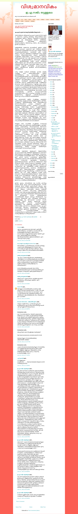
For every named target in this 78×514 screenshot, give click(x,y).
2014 (51, 99)
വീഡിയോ (57, 19)
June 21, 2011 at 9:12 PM (23, 489)
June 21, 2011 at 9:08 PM (23, 471)
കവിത (26, 19)
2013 (51, 101)
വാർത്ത (22, 21)
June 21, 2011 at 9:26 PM (23, 498)
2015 (51, 96)
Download (50, 67)
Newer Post (18, 507)
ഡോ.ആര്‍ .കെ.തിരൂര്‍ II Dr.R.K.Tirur (26, 243)
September (54, 113)
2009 (51, 165)
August (53, 115)
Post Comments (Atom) (34, 510)
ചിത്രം (34, 19)
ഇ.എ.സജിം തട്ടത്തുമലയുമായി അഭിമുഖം (55, 123)
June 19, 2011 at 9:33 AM (23, 283)
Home (30, 507)
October (53, 111)
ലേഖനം (30, 19)
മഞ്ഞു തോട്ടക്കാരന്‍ (22, 255)
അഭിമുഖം (42, 19)
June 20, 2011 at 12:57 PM (23, 341)
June (52, 119)
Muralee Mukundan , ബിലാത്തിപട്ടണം (27, 301)
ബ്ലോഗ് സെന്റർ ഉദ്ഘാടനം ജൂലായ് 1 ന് (55, 130)
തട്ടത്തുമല (32, 21)
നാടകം (38, 19)
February (53, 158)
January (53, 160)
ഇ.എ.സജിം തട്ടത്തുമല (23, 368)
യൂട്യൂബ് (17, 21)
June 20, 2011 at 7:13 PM (23, 355)
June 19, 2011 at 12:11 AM (23, 252)
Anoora (19, 227)
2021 (51, 84)
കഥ (22, 19)
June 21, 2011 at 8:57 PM (23, 436)
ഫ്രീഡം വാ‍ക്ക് (54, 126)
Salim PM (19, 286)
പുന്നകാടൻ (20, 358)
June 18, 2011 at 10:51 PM (23, 240)
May (52, 152)
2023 (51, 82)
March (52, 156)
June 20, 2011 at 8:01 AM (23, 326)
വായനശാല (27, 21)
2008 (51, 167)
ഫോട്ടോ (47, 19)
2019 (51, 88)
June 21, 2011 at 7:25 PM (23, 365)
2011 (51, 105)
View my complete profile (54, 58)
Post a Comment (20, 501)
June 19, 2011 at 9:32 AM (23, 273)
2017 (51, 92)
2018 (51, 90)
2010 (51, 163)
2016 (51, 94)
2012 (51, 103)
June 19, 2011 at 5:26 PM (23, 298)
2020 (51, 86)
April (52, 154)
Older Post (43, 507)
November (53, 109)
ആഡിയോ (52, 19)
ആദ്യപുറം (17, 19)
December (53, 107)
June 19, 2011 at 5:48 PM (23, 309)
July (52, 117)
